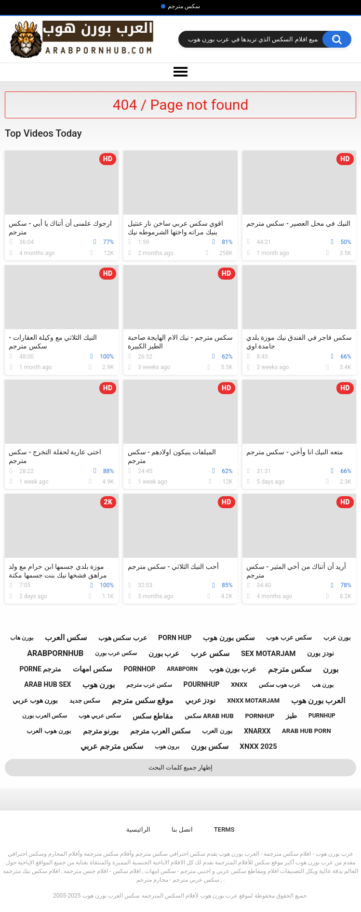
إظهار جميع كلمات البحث (180, 767)
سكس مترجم (184, 6)
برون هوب (167, 746)
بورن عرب (337, 637)
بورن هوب (98, 684)
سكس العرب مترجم (160, 731)
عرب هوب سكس (279, 684)
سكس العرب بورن (44, 715)
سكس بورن (209, 746)
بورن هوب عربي (35, 700)
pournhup (202, 684)
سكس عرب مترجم (149, 684)
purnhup (321, 715)
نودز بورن (320, 653)
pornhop (140, 669)
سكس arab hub (209, 715)
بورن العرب (217, 730)
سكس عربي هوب (100, 715)
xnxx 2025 (258, 746)
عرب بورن (164, 653)
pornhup (259, 715)
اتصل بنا (182, 829)
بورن (330, 669)
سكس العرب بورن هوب (111, 895)
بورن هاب (21, 637)
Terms (224, 829)
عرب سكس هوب (122, 638)
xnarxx (257, 731)
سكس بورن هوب (228, 637)
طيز (291, 715)
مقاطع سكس (153, 716)
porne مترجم (40, 669)
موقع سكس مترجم (143, 700)
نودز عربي (200, 700)
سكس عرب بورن (116, 653)
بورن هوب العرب (49, 730)
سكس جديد (84, 700)
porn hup (174, 638)
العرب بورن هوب (318, 700)
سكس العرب (66, 637)
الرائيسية (138, 829)
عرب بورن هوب (232, 669)
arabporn (182, 669)
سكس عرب (210, 653)
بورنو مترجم (101, 731)
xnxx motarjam (253, 700)
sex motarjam (268, 653)
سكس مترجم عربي (111, 746)
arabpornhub (55, 653)
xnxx (239, 684)
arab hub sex (47, 684)
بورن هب (323, 684)
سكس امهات (92, 669)
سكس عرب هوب (288, 637)
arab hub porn (306, 730)
